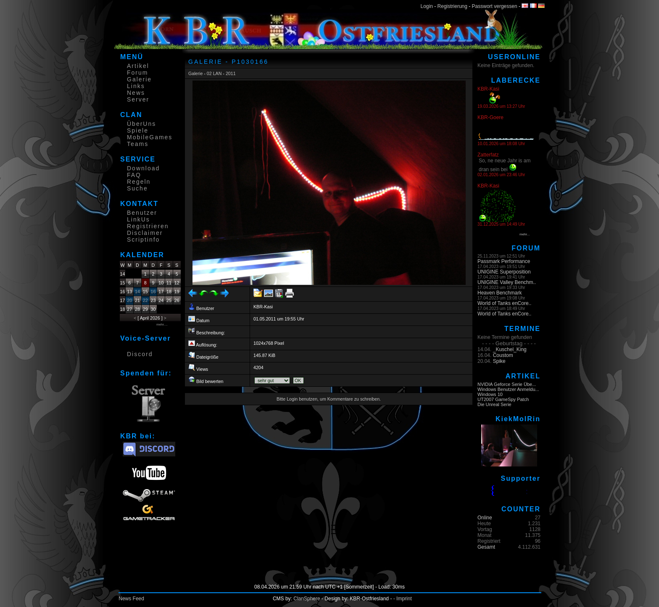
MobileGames (149, 137)
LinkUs (138, 219)
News (136, 92)
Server (138, 99)
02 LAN (214, 73)
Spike (499, 361)
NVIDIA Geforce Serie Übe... (506, 384)
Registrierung (452, 6)
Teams (137, 144)
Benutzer (142, 212)
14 (137, 291)
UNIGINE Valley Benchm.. (506, 282)
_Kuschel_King (510, 349)
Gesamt (486, 547)
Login (427, 6)
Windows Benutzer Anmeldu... (508, 389)
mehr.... (162, 324)
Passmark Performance (503, 261)
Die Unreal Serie (494, 404)
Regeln (138, 181)
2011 (231, 73)
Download (143, 168)
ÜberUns (141, 123)
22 (145, 300)
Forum (137, 72)
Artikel (138, 66)
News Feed (131, 599)
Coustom (503, 355)
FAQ (134, 175)
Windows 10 (490, 394)
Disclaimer (145, 232)
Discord (140, 354)
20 (129, 300)
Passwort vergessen (494, 6)
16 (153, 291)
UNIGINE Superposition (504, 272)
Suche (137, 188)
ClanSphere (306, 599)
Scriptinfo (143, 239)
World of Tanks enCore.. (504, 303)
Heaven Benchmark (499, 293)
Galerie (139, 79)
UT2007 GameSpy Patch (503, 399)
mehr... (524, 234)
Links (136, 86)
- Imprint (402, 599)
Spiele (137, 130)
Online (484, 518)
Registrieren (148, 226)
